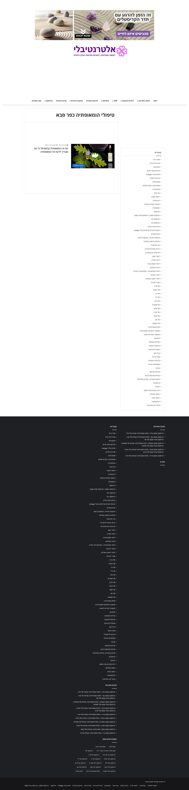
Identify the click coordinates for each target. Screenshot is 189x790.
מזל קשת (157, 316)
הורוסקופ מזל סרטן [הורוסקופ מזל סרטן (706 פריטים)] (80, 763)
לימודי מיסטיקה (155, 267)
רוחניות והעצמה (128, 101)
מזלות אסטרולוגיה (154, 327)
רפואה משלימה (144, 101)
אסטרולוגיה (156, 182)
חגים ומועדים (155, 234)
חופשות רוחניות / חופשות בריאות (149, 238)
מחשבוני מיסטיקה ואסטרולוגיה (150, 331)
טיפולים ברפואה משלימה (151, 241)
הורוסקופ (49, 101)
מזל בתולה (156, 290)
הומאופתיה (156, 208)
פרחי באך (157, 353)
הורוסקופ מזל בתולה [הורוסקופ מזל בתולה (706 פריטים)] (109, 759)
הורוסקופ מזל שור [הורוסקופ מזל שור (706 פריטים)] (82, 767)
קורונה (157, 368)
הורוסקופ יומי (155, 219)
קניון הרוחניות (61, 101)
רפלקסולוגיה (156, 402)
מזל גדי (157, 294)
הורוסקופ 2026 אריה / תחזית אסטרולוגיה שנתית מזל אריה (144, 456)
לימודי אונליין (156, 260)
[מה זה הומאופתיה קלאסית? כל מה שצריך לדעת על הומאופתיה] (93, 156)
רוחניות (157, 387)
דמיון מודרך (156, 200)
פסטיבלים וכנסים (154, 349)
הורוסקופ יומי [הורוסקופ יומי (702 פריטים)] (89, 751)
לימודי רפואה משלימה (152, 279)
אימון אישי (156, 167)
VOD (115, 101)
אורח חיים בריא (155, 163)
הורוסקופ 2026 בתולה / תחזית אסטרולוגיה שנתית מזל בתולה (95, 718)
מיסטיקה (106, 101)
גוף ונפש (157, 193)
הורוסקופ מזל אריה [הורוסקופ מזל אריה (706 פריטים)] (93, 755)
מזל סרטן (157, 308)
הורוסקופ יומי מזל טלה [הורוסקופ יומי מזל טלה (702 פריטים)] (109, 755)
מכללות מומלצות (154, 342)
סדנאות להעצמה (154, 346)
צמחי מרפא (156, 357)
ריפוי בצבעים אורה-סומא (152, 390)
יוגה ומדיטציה (155, 245)
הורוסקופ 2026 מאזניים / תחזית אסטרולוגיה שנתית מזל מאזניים (94, 722)
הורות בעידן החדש (154, 227)
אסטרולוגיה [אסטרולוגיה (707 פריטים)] (112, 747)
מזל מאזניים (156, 305)
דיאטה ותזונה (155, 197)
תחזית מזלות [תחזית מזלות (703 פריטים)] (79, 771)
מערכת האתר (62, 145)
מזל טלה (157, 301)
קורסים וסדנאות (154, 372)
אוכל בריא (156, 159)
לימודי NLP (156, 256)
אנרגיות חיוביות (155, 178)
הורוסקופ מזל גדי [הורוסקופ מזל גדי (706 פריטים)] (95, 759)
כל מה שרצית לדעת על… (152, 249)
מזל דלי (157, 297)
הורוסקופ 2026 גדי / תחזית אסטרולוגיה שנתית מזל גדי (97, 733)
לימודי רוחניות (155, 275)
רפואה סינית (156, 398)
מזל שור (157, 320)
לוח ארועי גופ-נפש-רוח (152, 253)
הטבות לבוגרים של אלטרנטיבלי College (147, 230)
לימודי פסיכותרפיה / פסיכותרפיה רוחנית (147, 271)
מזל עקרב (157, 312)
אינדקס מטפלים (92, 101)
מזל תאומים (156, 323)
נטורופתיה (142, 786)
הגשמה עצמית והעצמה (152, 204)
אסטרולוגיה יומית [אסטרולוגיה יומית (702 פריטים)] (100, 747)
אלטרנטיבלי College (153, 174)
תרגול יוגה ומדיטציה (153, 405)
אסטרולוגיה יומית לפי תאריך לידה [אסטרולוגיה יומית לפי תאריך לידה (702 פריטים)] (105, 751)
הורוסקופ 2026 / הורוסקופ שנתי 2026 (147, 215)
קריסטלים (156, 383)
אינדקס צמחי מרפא (153, 171)
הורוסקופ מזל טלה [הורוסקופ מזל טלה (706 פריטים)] (110, 763)
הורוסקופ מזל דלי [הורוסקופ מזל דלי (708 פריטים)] (82, 759)
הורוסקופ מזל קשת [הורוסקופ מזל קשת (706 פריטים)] (95, 767)
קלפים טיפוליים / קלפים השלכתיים (148, 379)
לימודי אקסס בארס (154, 264)
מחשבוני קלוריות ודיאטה (152, 335)
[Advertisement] (142, 486)
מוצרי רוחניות (155, 282)
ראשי (155, 101)
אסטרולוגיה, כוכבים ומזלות (151, 186)
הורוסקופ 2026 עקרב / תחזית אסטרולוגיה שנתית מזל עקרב (95, 726)
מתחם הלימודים (77, 101)
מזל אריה (157, 286)
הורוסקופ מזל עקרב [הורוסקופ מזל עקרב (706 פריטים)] (109, 767)
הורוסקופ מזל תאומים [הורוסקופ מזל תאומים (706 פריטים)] (109, 771)
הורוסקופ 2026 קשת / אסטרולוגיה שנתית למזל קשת (98, 729)
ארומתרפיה (156, 189)
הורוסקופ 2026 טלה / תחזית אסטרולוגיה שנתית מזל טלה (145, 433)
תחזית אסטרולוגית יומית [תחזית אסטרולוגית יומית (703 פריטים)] (93, 771)
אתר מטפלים (36, 101)
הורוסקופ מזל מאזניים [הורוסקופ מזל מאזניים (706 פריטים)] (95, 763)
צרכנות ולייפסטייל (154, 361)
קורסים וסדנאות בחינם (152, 375)
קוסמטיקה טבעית (154, 364)
